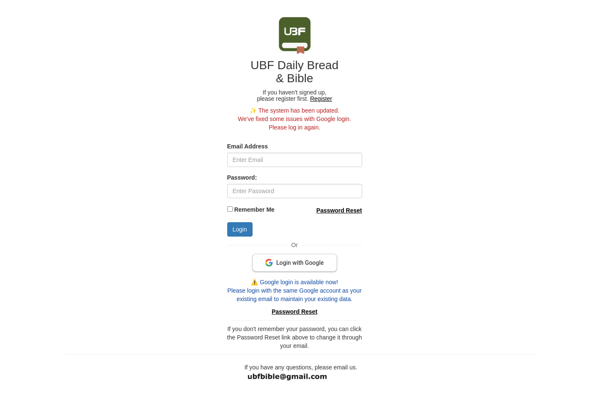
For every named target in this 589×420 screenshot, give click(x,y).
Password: (242, 177)
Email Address (247, 146)
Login (240, 229)
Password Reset (339, 210)
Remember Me (254, 209)
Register (321, 98)
